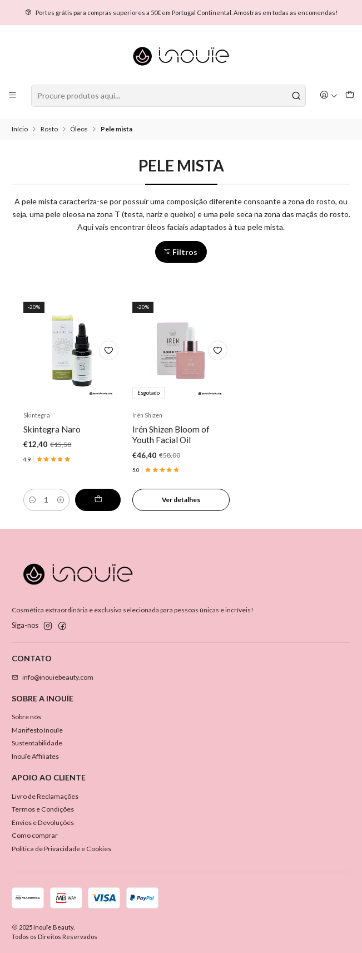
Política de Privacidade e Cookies (61, 848)
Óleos (79, 129)
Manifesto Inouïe (37, 730)
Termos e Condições (43, 809)
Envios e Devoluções (43, 822)
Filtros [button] (180, 252)
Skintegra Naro (52, 429)
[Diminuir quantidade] (32, 499)
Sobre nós (26, 717)
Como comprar (35, 835)
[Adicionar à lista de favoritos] (108, 350)
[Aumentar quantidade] (60, 499)
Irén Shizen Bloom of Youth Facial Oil (171, 434)
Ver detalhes (181, 499)
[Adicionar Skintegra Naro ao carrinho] (98, 500)
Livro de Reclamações (45, 796)
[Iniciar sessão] (329, 95)
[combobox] (168, 96)
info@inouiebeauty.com (52, 677)
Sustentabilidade (37, 743)
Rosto (49, 129)
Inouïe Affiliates (35, 756)
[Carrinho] (349, 95)
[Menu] (12, 95)
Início (20, 129)
